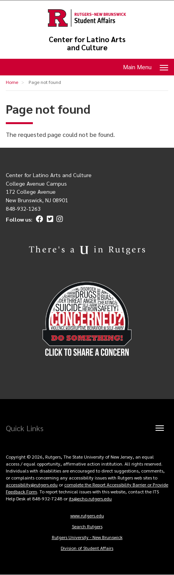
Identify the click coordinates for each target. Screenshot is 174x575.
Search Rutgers (87, 526)
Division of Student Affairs (87, 548)
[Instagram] (59, 219)
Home (12, 82)
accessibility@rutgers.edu (32, 484)
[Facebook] (38, 219)
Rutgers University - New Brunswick (87, 537)
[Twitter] (49, 219)
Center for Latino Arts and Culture (87, 43)
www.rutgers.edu (87, 515)
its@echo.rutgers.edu (90, 498)
